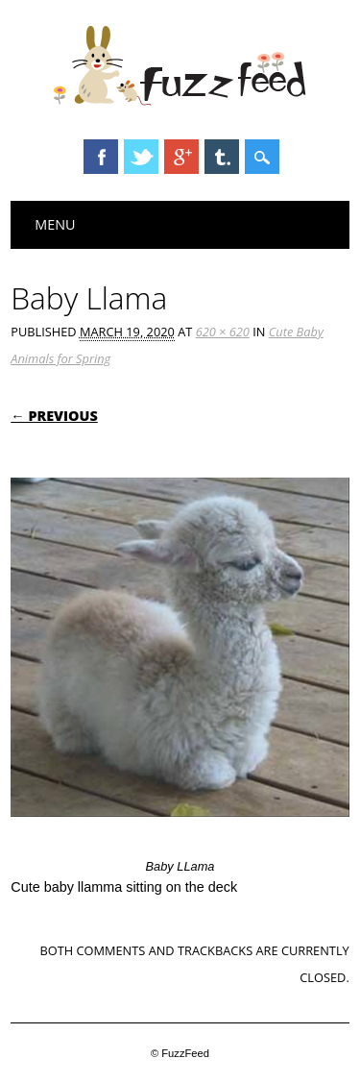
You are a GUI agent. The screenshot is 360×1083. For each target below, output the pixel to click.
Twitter (141, 156)
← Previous (54, 415)
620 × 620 (223, 331)
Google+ (181, 156)
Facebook (101, 156)
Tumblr (221, 156)
